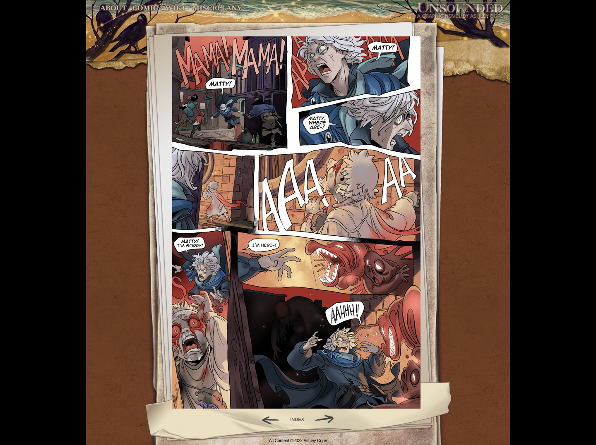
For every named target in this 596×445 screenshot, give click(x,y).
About (114, 8)
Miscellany (217, 8)
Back (267, 419)
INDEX (297, 419)
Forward (327, 419)
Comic (145, 8)
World (175, 8)
